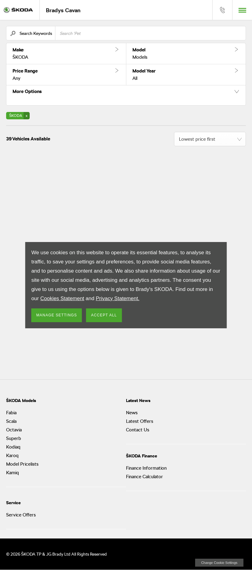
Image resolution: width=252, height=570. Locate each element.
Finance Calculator (144, 476)
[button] (66, 53)
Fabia (11, 412)
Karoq (12, 455)
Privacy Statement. (117, 298)
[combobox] (210, 139)
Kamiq (12, 472)
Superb (13, 438)
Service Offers (21, 515)
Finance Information (146, 468)
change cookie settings (219, 563)
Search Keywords (36, 33)
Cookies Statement (62, 298)
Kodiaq (13, 447)
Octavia (14, 430)
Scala (11, 421)
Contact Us (137, 430)
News (132, 412)
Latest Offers (139, 421)
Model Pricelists (22, 464)
